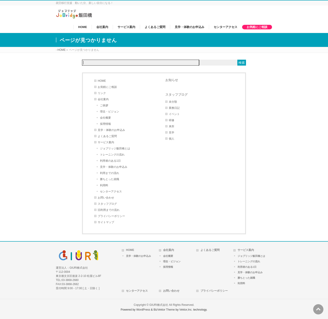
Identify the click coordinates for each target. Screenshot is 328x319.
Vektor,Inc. (185, 309)
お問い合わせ (106, 197)
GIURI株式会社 (158, 304)
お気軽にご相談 (107, 87)
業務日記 (174, 108)
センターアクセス (111, 191)
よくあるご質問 (107, 136)
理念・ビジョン (109, 111)
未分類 (173, 101)
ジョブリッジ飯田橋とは (115, 148)
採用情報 (105, 123)
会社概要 (105, 117)
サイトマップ (106, 222)
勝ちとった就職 (109, 179)
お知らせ (171, 80)
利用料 (104, 185)
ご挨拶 (104, 105)
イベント (174, 114)
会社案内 (103, 99)
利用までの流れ (109, 173)
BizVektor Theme (164, 309)
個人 (171, 138)
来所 (171, 126)
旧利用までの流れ (109, 210)
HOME (102, 80)
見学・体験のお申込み (111, 130)
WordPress (143, 309)
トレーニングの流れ (112, 154)
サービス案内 (106, 142)
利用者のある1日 (110, 160)
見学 (171, 132)
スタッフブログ (107, 203)
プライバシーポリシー (111, 216)
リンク (102, 93)
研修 (171, 120)
